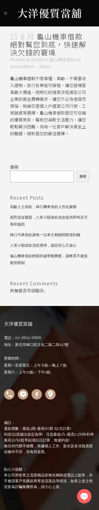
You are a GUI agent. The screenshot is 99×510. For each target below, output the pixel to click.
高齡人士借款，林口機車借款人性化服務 (43, 207)
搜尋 (14, 167)
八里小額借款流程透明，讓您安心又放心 (43, 245)
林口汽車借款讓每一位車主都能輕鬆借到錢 (45, 235)
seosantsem (22, 66)
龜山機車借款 (62, 59)
